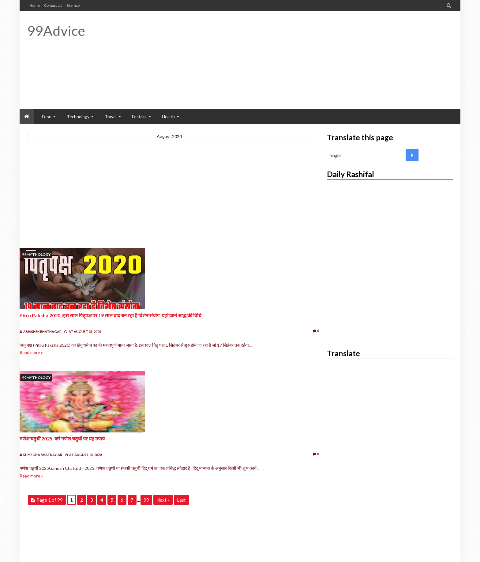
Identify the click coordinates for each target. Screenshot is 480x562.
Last (181, 500)
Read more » (31, 352)
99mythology (36, 254)
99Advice (56, 30)
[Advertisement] (341, 60)
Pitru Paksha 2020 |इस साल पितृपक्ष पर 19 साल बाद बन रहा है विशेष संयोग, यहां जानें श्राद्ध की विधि (110, 315)
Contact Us (53, 5)
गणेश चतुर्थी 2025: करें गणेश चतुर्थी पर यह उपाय (62, 438)
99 (146, 500)
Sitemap (73, 5)
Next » (163, 500)
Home (34, 5)
